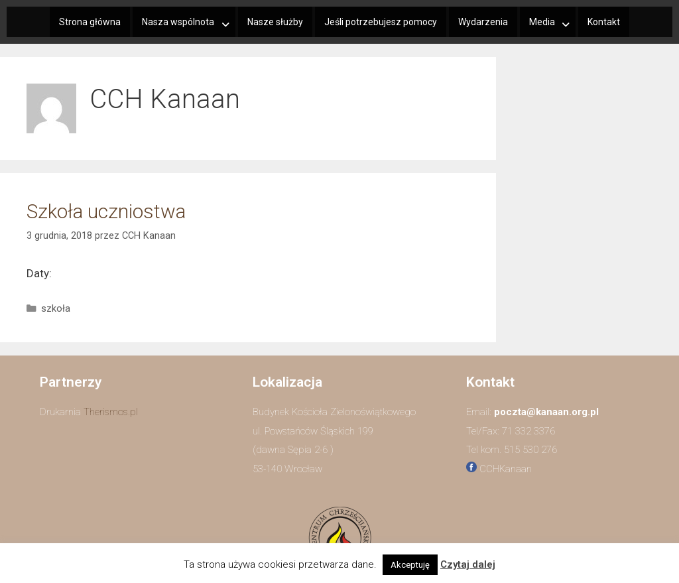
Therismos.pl (111, 412)
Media (542, 22)
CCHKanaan (505, 469)
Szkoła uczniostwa (106, 211)
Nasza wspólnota (178, 22)
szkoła (55, 308)
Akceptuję (410, 565)
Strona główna (90, 22)
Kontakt (603, 22)
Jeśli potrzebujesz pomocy (380, 22)
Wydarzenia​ (483, 22)
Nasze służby (275, 22)
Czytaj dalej (467, 564)
